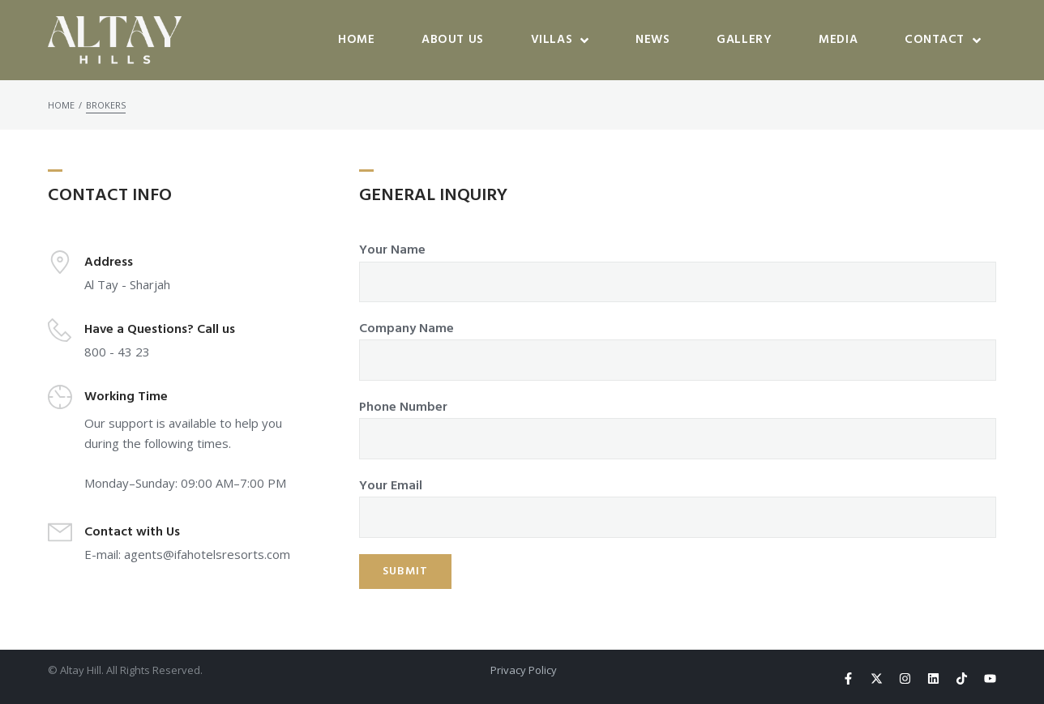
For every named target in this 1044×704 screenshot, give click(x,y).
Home (61, 105)
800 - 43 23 (117, 351)
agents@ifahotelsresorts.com (207, 554)
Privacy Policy (523, 670)
